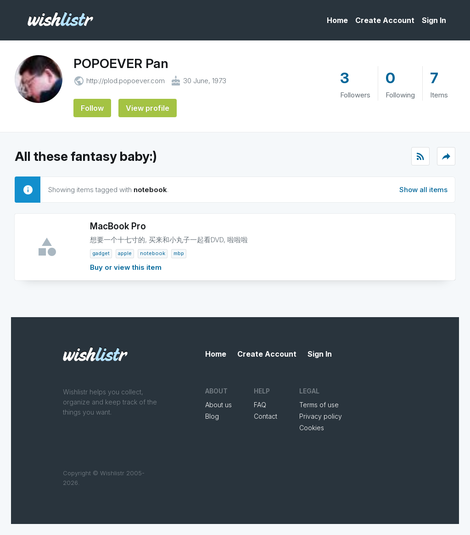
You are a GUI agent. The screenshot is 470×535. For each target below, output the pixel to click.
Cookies (311, 428)
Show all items (423, 189)
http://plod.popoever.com (125, 80)
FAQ (260, 405)
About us (218, 405)
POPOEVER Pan (120, 63)
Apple (125, 253)
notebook (152, 253)
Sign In (434, 20)
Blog (212, 416)
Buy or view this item (126, 267)
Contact (265, 416)
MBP (178, 253)
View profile (147, 108)
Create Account (384, 20)
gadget (101, 253)
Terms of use (319, 405)
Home (337, 20)
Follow (92, 108)
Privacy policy (320, 416)
